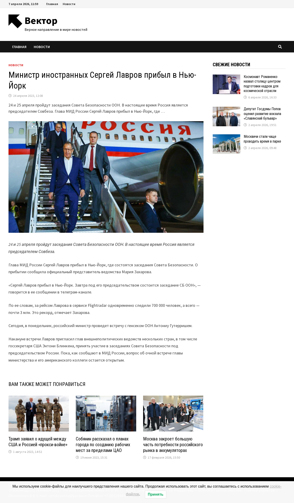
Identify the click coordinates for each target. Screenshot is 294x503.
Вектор (41, 20)
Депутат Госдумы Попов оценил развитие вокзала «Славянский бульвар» (262, 114)
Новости (69, 4)
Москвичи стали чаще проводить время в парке (262, 138)
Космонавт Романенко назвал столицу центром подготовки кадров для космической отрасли (262, 84)
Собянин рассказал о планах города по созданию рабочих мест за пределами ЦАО (103, 444)
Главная (52, 4)
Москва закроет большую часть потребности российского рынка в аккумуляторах (173, 444)
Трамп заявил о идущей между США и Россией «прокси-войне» (37, 441)
